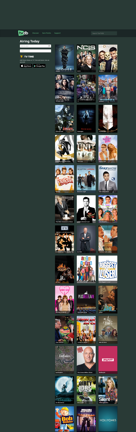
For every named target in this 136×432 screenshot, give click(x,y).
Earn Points (46, 33)
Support (57, 33)
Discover (35, 33)
